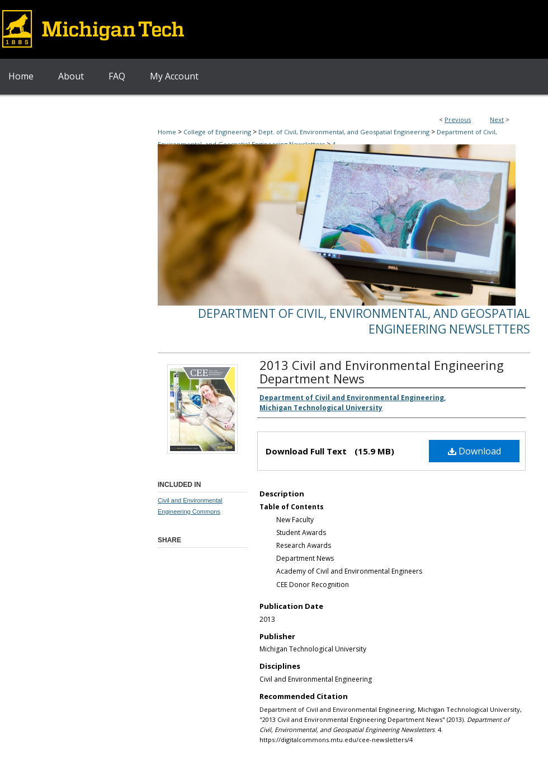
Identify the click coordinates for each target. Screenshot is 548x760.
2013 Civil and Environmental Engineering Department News (381, 371)
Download (474, 451)
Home (167, 132)
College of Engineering (217, 132)
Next (497, 119)
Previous (458, 119)
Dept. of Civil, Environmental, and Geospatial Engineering (343, 132)
